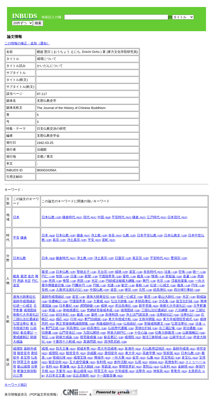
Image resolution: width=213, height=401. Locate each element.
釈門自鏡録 (96, 319)
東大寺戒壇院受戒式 (181, 319)
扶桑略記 (59, 301)
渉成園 (95, 353)
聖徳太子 (87, 272)
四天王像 (66, 348)
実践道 (109, 366)
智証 (48, 337)
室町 (108, 240)
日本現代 (177, 217)
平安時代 (122, 217)
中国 (104, 217)
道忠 (31, 276)
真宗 (59, 240)
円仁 (35, 281)
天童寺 (64, 371)
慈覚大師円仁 (120, 332)
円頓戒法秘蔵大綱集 (124, 281)
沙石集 (167, 301)
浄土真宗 (77, 240)
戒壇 (48, 348)
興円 (149, 281)
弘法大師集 (122, 301)
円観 (99, 285)
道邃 (189, 276)
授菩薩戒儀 (91, 337)
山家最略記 (194, 332)
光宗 (163, 281)
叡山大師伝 (169, 297)
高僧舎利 (175, 362)
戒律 (121, 272)
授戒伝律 (62, 357)
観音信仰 (59, 362)
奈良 (115, 235)
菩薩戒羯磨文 (157, 323)
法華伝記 (190, 314)
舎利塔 (104, 362)
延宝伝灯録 (187, 301)
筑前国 (171, 353)
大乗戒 (101, 301)
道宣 (16, 285)
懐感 (158, 276)
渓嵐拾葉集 (182, 281)
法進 (171, 272)
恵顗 (83, 281)
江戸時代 (157, 217)
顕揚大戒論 (67, 337)
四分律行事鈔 (187, 290)
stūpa (156, 362)
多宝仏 (190, 357)
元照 (145, 290)
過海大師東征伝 (24, 297)
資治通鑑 (193, 328)
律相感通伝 (74, 310)
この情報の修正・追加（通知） (27, 43)
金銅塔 (186, 366)
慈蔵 (55, 310)
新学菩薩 (149, 305)
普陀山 (151, 366)
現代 (90, 217)
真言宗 (140, 258)
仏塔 (141, 362)
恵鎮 (20, 281)
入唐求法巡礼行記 (72, 290)
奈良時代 (153, 272)
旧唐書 (50, 332)
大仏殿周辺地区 (157, 348)
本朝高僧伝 (146, 301)
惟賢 (69, 281)
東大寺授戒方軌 (123, 319)
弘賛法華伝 (21, 323)
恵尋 (55, 281)
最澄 (23, 276)
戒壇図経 (30, 310)
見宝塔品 (171, 357)
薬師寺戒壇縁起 (24, 301)
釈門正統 (56, 328)
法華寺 (144, 371)
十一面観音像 (110, 375)
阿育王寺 (23, 362)
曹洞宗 (179, 258)
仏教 (129, 235)
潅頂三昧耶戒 (155, 337)
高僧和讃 (115, 314)
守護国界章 (110, 276)
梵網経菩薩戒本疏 (103, 310)
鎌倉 (139, 217)
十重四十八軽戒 (67, 341)
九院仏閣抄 (94, 332)
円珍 (198, 285)
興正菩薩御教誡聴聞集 (75, 323)
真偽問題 (93, 341)
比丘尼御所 (84, 375)
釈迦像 (68, 366)
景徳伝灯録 (146, 328)
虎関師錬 (90, 305)
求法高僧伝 (126, 305)
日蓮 (77, 276)
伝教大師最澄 (168, 332)
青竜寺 (179, 371)
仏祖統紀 (133, 323)
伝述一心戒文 (163, 285)
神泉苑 (161, 371)
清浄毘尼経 (115, 341)
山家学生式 (181, 337)
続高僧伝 (163, 290)
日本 (16, 217)
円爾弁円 (82, 285)
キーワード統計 (15, 385)
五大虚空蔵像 (82, 362)
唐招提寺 (114, 353)
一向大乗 (122, 357)
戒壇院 (133, 337)
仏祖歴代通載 (121, 328)
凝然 (129, 276)
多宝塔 (25, 357)
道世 (117, 290)
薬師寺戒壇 (184, 348)
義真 (184, 285)
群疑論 (173, 276)
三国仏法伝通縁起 (26, 319)
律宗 (131, 290)
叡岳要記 (26, 332)
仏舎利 (168, 366)
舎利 (52, 366)
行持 (77, 319)
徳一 (199, 272)
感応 (62, 319)
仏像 (153, 357)
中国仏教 (100, 290)
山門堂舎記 (70, 332)
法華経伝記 (168, 314)
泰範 (142, 285)
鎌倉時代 (72, 217)
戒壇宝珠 (83, 357)
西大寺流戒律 (110, 348)
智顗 (62, 276)
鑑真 (16, 276)
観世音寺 (23, 353)
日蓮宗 (123, 258)
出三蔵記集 (170, 328)
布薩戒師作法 (109, 323)
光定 (27, 281)
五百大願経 (88, 366)
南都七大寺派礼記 (26, 314)
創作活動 (124, 362)
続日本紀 (66, 314)
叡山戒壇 (23, 366)
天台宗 (105, 272)
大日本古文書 (59, 375)
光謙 (114, 285)
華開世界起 (130, 366)
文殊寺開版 (150, 319)
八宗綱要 (185, 310)
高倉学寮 (152, 353)
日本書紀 (69, 305)
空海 (185, 272)
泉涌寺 (133, 348)
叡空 (128, 285)
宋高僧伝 (76, 328)
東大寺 (133, 353)
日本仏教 (52, 217)
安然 (48, 290)
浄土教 (99, 235)
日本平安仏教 (150, 235)
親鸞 (91, 276)
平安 (16, 237)
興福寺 (102, 357)
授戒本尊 (87, 348)
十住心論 (144, 332)
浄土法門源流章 (140, 314)
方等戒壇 (125, 371)
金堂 (139, 357)
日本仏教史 (175, 235)
